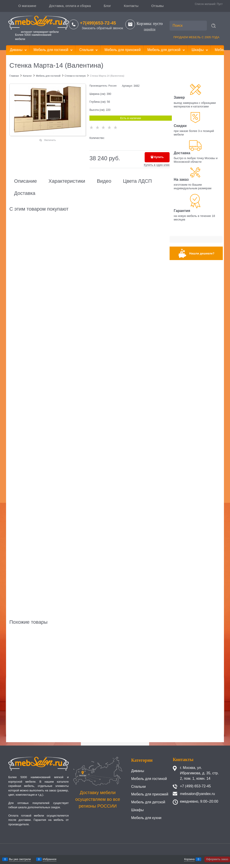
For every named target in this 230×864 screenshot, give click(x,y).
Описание (25, 181)
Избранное (50, 859)
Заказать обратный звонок (102, 28)
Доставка (24, 193)
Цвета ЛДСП (137, 181)
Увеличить (50, 140)
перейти (149, 29)
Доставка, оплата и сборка (70, 6)
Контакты (131, 6)
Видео (104, 181)
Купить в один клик (156, 165)
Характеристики (67, 181)
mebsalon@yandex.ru (197, 794)
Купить (159, 157)
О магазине (27, 6)
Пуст (220, 4)
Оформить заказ (217, 859)
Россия (112, 85)
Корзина (189, 859)
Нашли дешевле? (201, 253)
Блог (107, 6)
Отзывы (157, 6)
